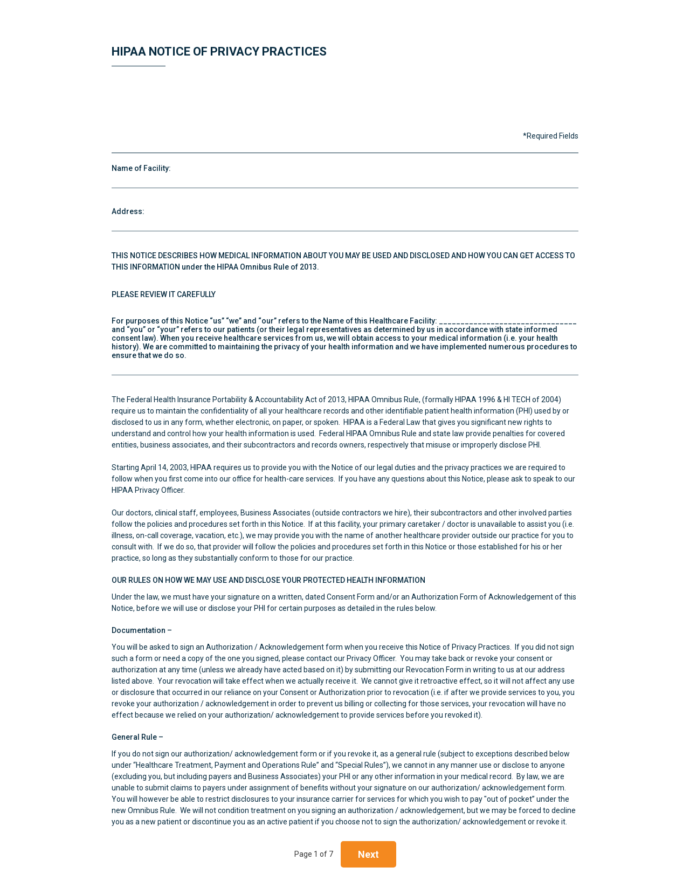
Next (368, 854)
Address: (128, 211)
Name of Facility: (141, 168)
